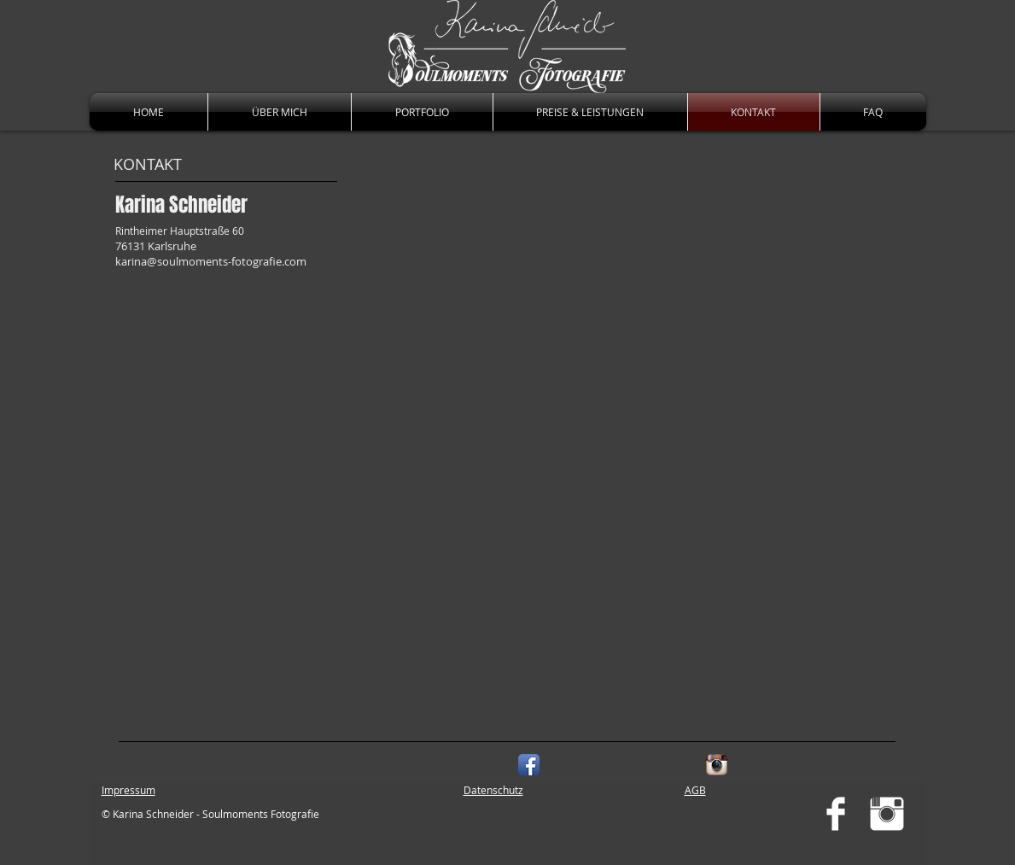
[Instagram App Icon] (716, 764)
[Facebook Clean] (836, 814)
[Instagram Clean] (887, 814)
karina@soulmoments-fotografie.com (210, 261)
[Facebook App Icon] (529, 764)
